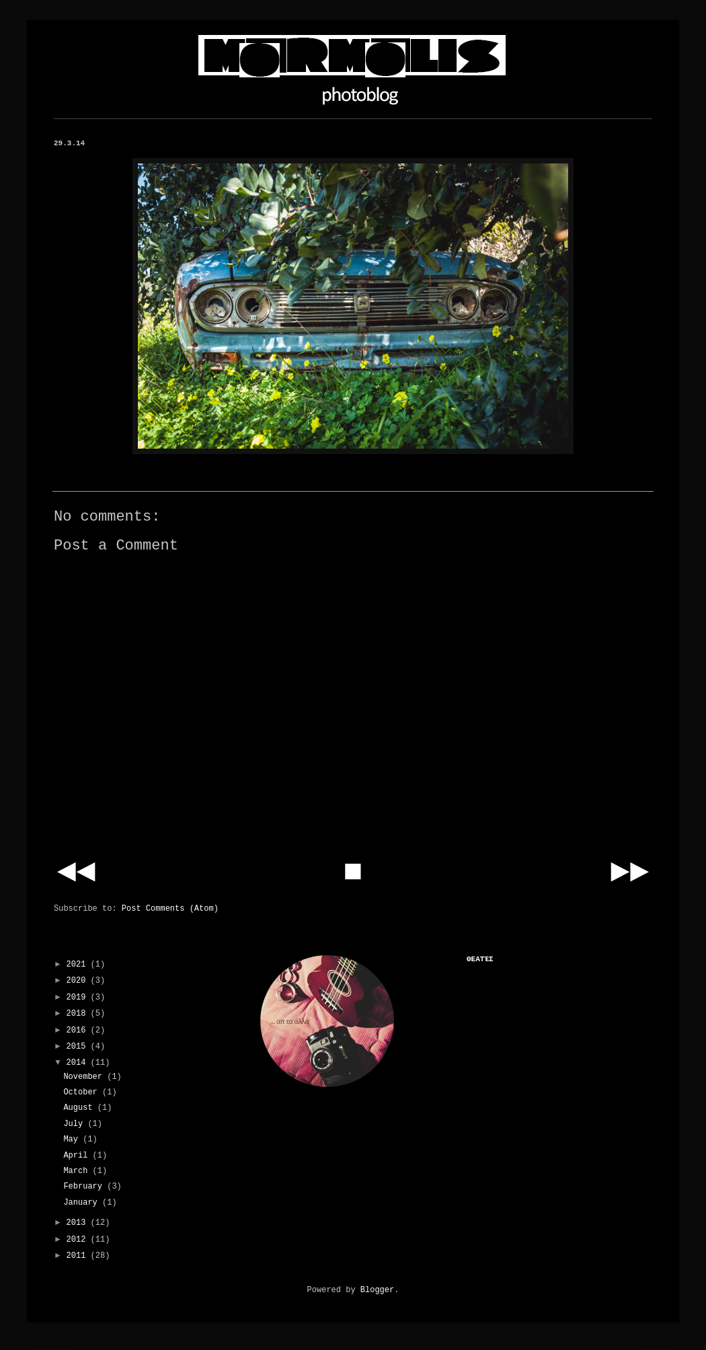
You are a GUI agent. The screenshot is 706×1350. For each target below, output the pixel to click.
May (73, 1139)
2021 (79, 964)
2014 (79, 1062)
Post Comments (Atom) (170, 908)
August (80, 1108)
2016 (79, 1030)
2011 (79, 1256)
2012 (79, 1239)
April (77, 1155)
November (85, 1077)
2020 (79, 980)
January (82, 1202)
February (85, 1186)
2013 (79, 1223)
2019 (79, 997)
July (75, 1124)
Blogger (377, 1290)
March (77, 1171)
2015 (79, 1046)
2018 (79, 1013)
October (82, 1092)
